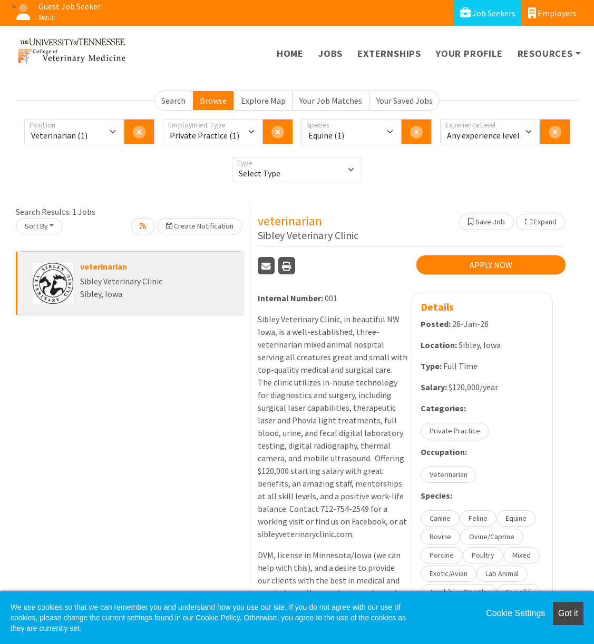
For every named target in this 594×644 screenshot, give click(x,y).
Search (173, 100)
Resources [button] (545, 53)
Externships (389, 53)
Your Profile (469, 53)
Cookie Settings (515, 613)
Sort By (36, 226)
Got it (568, 613)
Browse (213, 100)
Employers (552, 12)
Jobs (330, 53)
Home (290, 53)
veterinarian (103, 266)
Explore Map (263, 100)
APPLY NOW (491, 265)
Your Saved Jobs (404, 100)
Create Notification (199, 226)
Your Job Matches (330, 100)
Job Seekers (487, 12)
